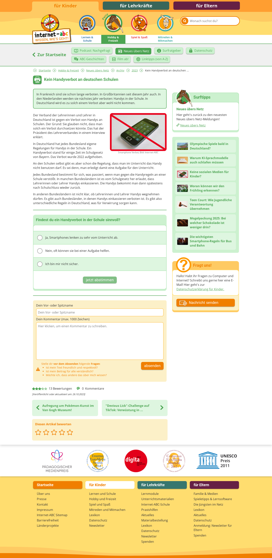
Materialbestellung (154, 520)
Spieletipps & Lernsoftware (213, 499)
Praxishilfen (149, 510)
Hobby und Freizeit (102, 499)
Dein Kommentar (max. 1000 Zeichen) (63, 320)
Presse (41, 499)
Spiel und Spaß (99, 504)
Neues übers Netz (97, 71)
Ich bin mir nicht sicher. (58, 265)
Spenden (147, 542)
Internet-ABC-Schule (155, 504)
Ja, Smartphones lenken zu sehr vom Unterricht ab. (77, 238)
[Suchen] (184, 24)
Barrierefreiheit (48, 520)
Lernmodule (150, 494)
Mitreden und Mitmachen (107, 510)
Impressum (45, 510)
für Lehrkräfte (136, 6)
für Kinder (65, 6)
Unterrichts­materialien (157, 499)
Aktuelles (147, 515)
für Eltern (206, 6)
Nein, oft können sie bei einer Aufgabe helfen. (73, 252)
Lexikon (94, 515)
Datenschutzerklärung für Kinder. (200, 290)
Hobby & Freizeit (68, 71)
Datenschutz (98, 520)
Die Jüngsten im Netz (208, 504)
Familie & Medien (206, 494)
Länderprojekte (48, 526)
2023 (135, 71)
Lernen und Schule (102, 494)
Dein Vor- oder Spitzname (54, 306)
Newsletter (97, 526)
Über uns (43, 494)
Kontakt (42, 504)
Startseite (45, 71)
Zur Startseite (49, 55)
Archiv (120, 71)
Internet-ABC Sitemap (52, 515)
